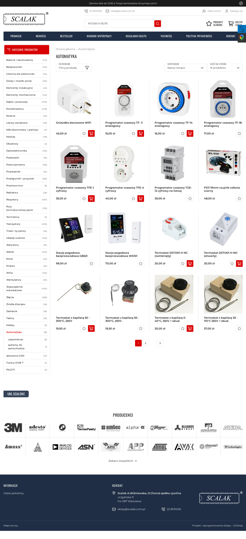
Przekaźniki (26, 171)
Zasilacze (26, 311)
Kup (91, 133)
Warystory (26, 245)
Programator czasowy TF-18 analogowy (223, 124)
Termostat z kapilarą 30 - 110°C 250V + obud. (221, 319)
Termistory (26, 217)
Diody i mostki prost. (26, 81)
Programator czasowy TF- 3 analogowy (124, 124)
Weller (26, 252)
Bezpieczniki (26, 67)
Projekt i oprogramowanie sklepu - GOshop (217, 525)
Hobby (26, 325)
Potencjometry (26, 164)
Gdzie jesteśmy (13, 493)
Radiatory (26, 192)
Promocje (16, 36)
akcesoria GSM (26, 355)
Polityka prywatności (199, 36)
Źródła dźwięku (26, 304)
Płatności (166, 36)
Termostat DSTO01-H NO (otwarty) (220, 254)
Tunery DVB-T (26, 362)
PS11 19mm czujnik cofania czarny (222, 189)
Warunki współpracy (99, 36)
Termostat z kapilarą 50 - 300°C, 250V (73, 319)
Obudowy (26, 143)
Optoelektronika (26, 150)
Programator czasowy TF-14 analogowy (174, 124)
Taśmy (26, 318)
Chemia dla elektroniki (26, 74)
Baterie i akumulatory (26, 60)
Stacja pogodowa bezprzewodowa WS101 (121, 254)
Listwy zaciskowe (26, 122)
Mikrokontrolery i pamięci (26, 129)
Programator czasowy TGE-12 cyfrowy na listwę (173, 189)
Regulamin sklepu (136, 36)
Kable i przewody (26, 102)
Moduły (26, 136)
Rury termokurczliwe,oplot (26, 208)
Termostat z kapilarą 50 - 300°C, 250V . (122, 319)
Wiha (26, 273)
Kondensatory (26, 109)
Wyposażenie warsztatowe (26, 288)
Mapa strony (10, 525)
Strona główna (65, 49)
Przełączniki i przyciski (26, 178)
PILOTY (26, 369)
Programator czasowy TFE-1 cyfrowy (75, 189)
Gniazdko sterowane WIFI (73, 122)
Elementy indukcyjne (26, 88)
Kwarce (26, 115)
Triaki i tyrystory (26, 231)
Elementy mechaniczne (26, 95)
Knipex (26, 266)
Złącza (26, 297)
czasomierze (27, 339)
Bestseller (66, 36)
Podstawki (26, 157)
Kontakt (231, 36)
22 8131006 (96, 10)
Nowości (41, 36)
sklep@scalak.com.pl (123, 10)
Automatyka (26, 332)
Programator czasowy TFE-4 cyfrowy (124, 189)
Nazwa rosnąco (176, 67)
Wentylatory (26, 279)
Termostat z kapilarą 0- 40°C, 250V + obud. (170, 319)
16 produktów (218, 67)
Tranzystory (26, 224)
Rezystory (26, 199)
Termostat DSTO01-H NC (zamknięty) (171, 254)
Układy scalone (26, 238)
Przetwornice (26, 185)
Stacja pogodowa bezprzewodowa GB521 (72, 254)
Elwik (26, 259)
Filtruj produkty (68, 67)
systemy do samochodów (27, 346)
